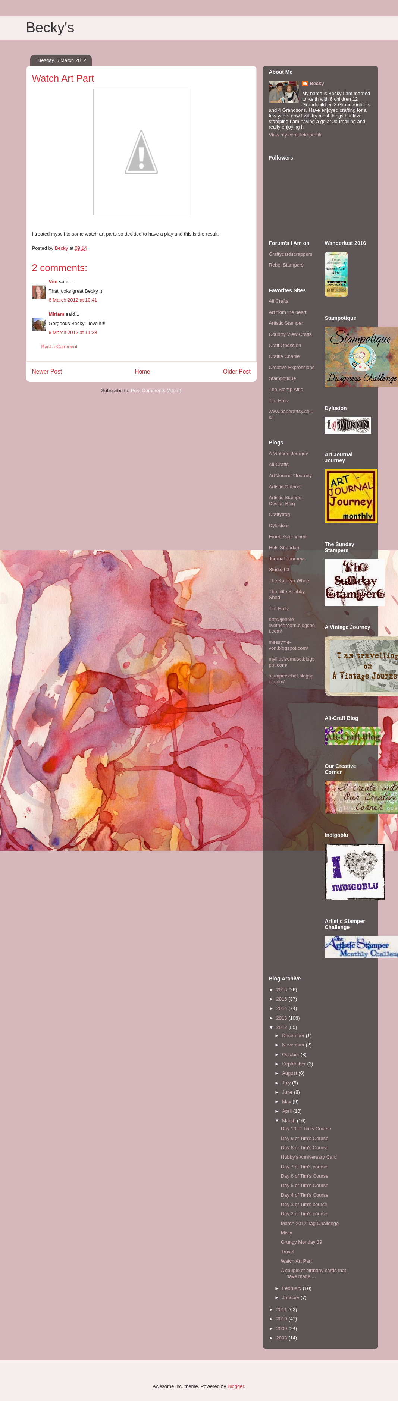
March (289, 1120)
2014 (282, 1008)
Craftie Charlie (284, 356)
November (294, 1045)
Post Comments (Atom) (156, 390)
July (287, 1083)
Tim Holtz (279, 400)
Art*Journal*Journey (290, 475)
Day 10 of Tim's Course (306, 1128)
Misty (286, 1232)
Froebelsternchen (288, 536)
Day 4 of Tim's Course (304, 1195)
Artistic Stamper (286, 323)
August (290, 1073)
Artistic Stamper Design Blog (286, 500)
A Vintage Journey (288, 453)
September (294, 1064)
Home (142, 371)
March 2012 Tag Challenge (310, 1223)
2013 (282, 1018)
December (294, 1035)
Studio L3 (279, 569)
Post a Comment (59, 346)
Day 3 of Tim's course (304, 1204)
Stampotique (282, 378)
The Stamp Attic (286, 389)
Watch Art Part (296, 1261)
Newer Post (47, 371)
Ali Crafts (279, 301)
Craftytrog (279, 514)
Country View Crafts (290, 334)
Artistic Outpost (285, 486)
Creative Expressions (292, 367)
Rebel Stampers (286, 265)
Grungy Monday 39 (301, 1242)
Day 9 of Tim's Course (304, 1138)
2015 (282, 999)
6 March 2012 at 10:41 (73, 300)
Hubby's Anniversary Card (309, 1157)
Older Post (237, 371)
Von (53, 281)
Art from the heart (288, 312)
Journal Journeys (287, 558)
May (287, 1101)
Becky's (50, 27)
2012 (282, 1027)
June (288, 1092)
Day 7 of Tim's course (304, 1166)
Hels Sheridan (284, 547)
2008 (282, 1338)
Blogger (236, 1386)
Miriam (57, 314)
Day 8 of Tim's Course (304, 1147)
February (292, 1288)
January (291, 1297)
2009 (282, 1328)
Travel (287, 1251)
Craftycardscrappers (291, 254)
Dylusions (279, 525)
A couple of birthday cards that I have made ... (315, 1273)
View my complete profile (296, 135)
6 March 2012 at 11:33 (73, 332)
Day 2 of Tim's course (304, 1213)
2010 (282, 1319)
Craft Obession (285, 345)
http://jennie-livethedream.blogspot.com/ (292, 625)
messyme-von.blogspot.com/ (288, 645)
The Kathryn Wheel (289, 580)
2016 (282, 989)
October (291, 1054)
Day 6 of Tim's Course (304, 1176)
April (287, 1111)
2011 (282, 1309)
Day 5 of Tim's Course (304, 1185)
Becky (317, 83)
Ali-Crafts (279, 464)
